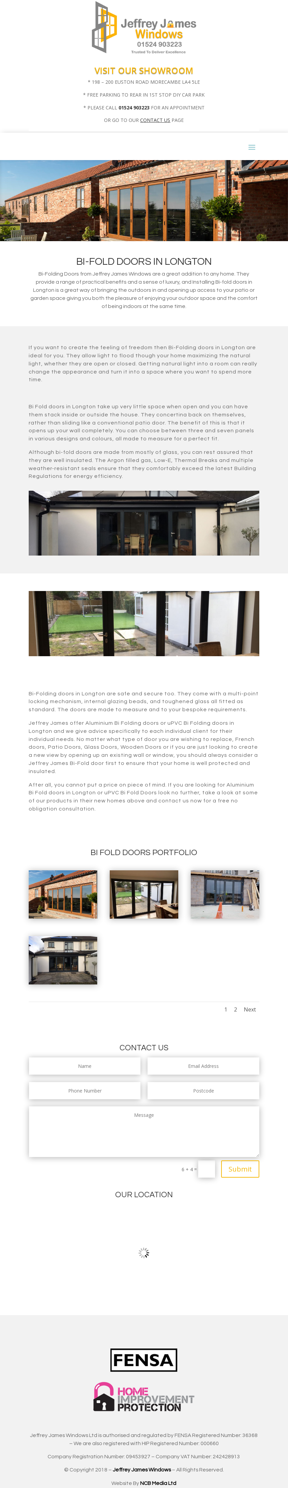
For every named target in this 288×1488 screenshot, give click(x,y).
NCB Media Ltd (158, 1483)
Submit (240, 1169)
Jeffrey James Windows (142, 1469)
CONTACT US (155, 120)
